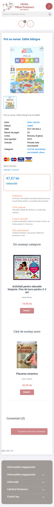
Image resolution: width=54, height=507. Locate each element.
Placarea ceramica (27, 373)
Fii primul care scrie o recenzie (29, 431)
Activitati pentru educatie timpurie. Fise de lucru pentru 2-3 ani (27, 289)
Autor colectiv (33, 122)
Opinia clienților (10, 166)
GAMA (30, 126)
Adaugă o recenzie (11, 170)
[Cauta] (27, 14)
